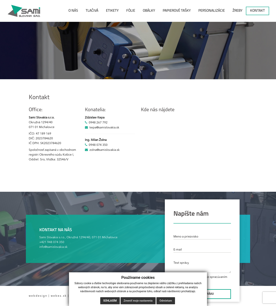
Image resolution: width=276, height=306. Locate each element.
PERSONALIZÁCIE (211, 11)
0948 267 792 (98, 122)
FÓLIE (130, 11)
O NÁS (73, 11)
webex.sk (59, 296)
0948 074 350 (98, 145)
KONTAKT (257, 11)
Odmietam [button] (165, 300)
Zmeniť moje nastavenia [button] (138, 300)
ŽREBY (237, 11)
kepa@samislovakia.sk (104, 127)
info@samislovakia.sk (53, 247)
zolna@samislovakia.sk (105, 150)
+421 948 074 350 (51, 242)
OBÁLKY (149, 11)
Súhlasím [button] (110, 300)
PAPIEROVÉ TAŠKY (177, 11)
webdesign (38, 296)
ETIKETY (112, 11)
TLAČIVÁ (92, 11)
